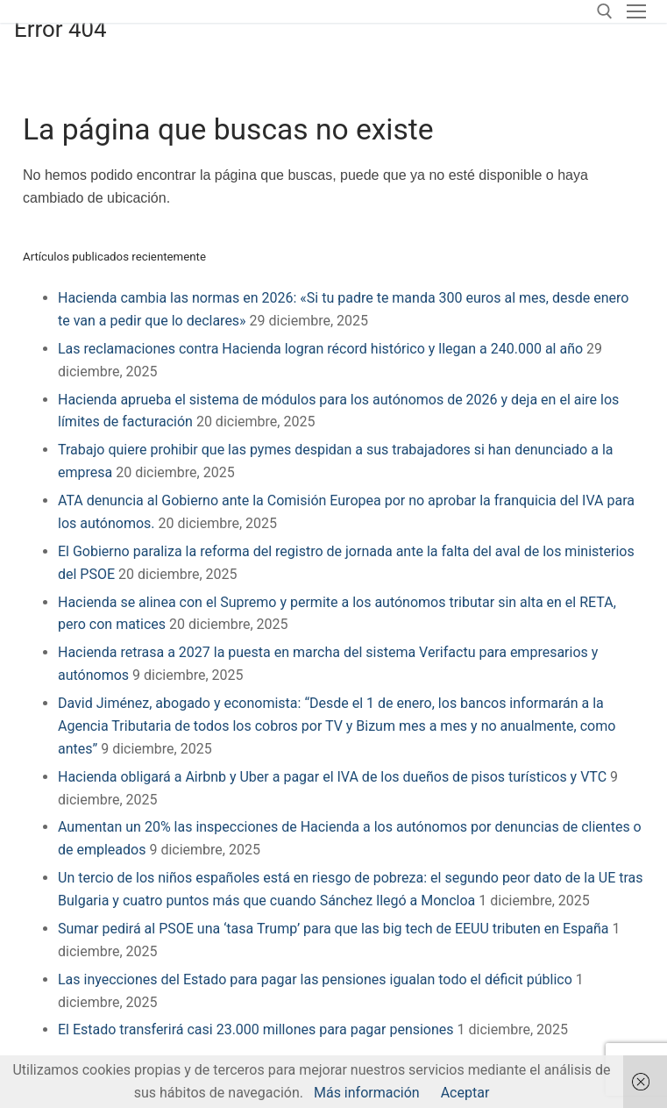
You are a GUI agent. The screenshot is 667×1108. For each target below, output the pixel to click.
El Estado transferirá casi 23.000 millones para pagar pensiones (256, 1029)
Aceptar (465, 1092)
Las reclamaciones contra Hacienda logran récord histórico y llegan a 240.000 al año (320, 348)
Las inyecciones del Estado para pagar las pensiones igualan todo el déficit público (315, 979)
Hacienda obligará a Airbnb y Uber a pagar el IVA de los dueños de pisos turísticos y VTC (332, 776)
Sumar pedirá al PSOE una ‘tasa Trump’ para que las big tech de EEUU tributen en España (333, 928)
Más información (367, 1092)
